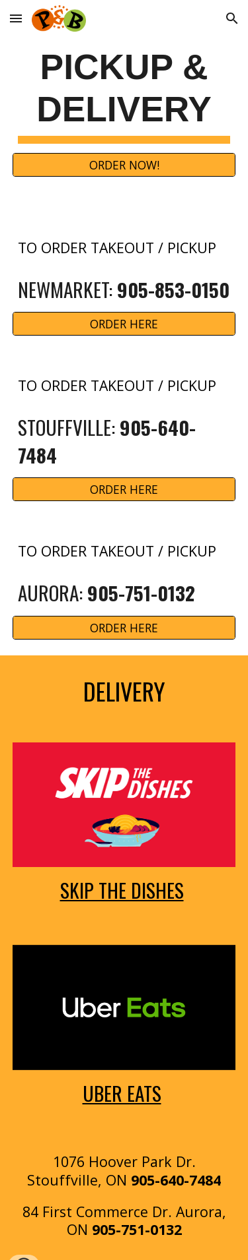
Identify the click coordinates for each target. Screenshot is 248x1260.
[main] (124, 95)
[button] (16, 18)
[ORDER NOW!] (124, 165)
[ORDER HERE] (124, 324)
